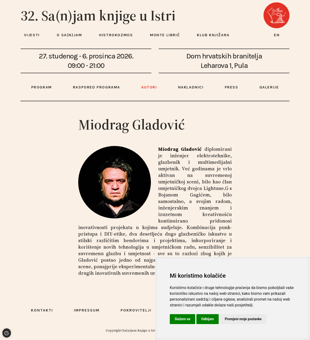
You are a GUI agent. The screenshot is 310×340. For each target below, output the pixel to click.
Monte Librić (165, 35)
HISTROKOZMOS (116, 35)
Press (231, 87)
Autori (149, 87)
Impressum (87, 310)
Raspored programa (96, 87)
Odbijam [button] (207, 319)
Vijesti (32, 35)
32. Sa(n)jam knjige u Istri (98, 15)
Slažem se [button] (182, 319)
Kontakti (42, 310)
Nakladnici (191, 87)
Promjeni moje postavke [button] (243, 319)
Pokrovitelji (136, 310)
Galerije (269, 87)
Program (41, 87)
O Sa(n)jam (69, 35)
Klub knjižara (213, 35)
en (277, 35)
